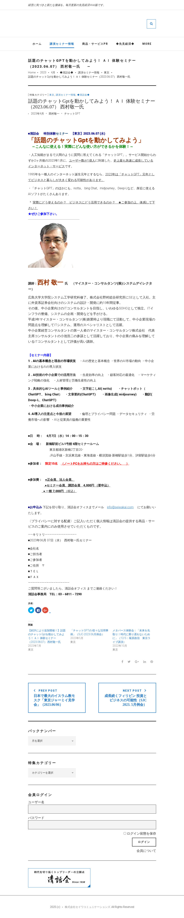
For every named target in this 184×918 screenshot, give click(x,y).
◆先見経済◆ (125, 43)
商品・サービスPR (95, 43)
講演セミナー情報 (62, 43)
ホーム (37, 43)
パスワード (36, 818)
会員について (146, 851)
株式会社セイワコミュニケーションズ (87, 906)
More (147, 43)
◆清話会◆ (66, 72)
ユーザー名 (36, 802)
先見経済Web (103, 23)
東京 (106, 72)
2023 (43, 72)
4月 (53, 72)
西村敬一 (54, 113)
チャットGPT (72, 113)
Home (32, 72)
